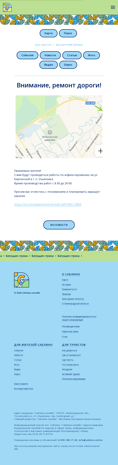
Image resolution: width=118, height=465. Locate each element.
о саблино (71, 274)
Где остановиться (71, 355)
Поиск (68, 33)
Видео (48, 65)
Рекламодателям (71, 326)
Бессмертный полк (23, 388)
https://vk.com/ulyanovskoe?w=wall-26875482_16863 (47, 204)
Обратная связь (70, 331)
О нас (65, 336)
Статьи (72, 55)
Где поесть (67, 360)
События (27, 55)
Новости (50, 55)
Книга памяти (21, 384)
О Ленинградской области (75, 303)
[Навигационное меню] (113, 7)
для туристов (74, 345)
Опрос (68, 65)
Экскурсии (67, 369)
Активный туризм (71, 374)
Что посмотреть (70, 364)
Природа (66, 294)
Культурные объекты (73, 299)
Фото (91, 55)
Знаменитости (69, 289)
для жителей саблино (33, 345)
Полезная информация (73, 379)
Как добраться (69, 350)
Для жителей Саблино (69, 44)
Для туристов (43, 44)
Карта (48, 33)
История (66, 284)
